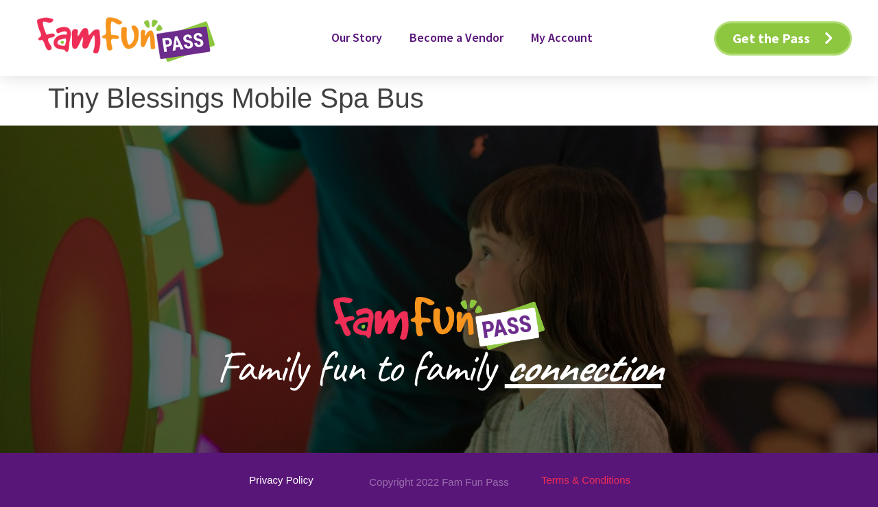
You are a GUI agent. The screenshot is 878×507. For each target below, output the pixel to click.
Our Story (356, 37)
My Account (562, 37)
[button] (783, 38)
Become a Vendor (456, 37)
